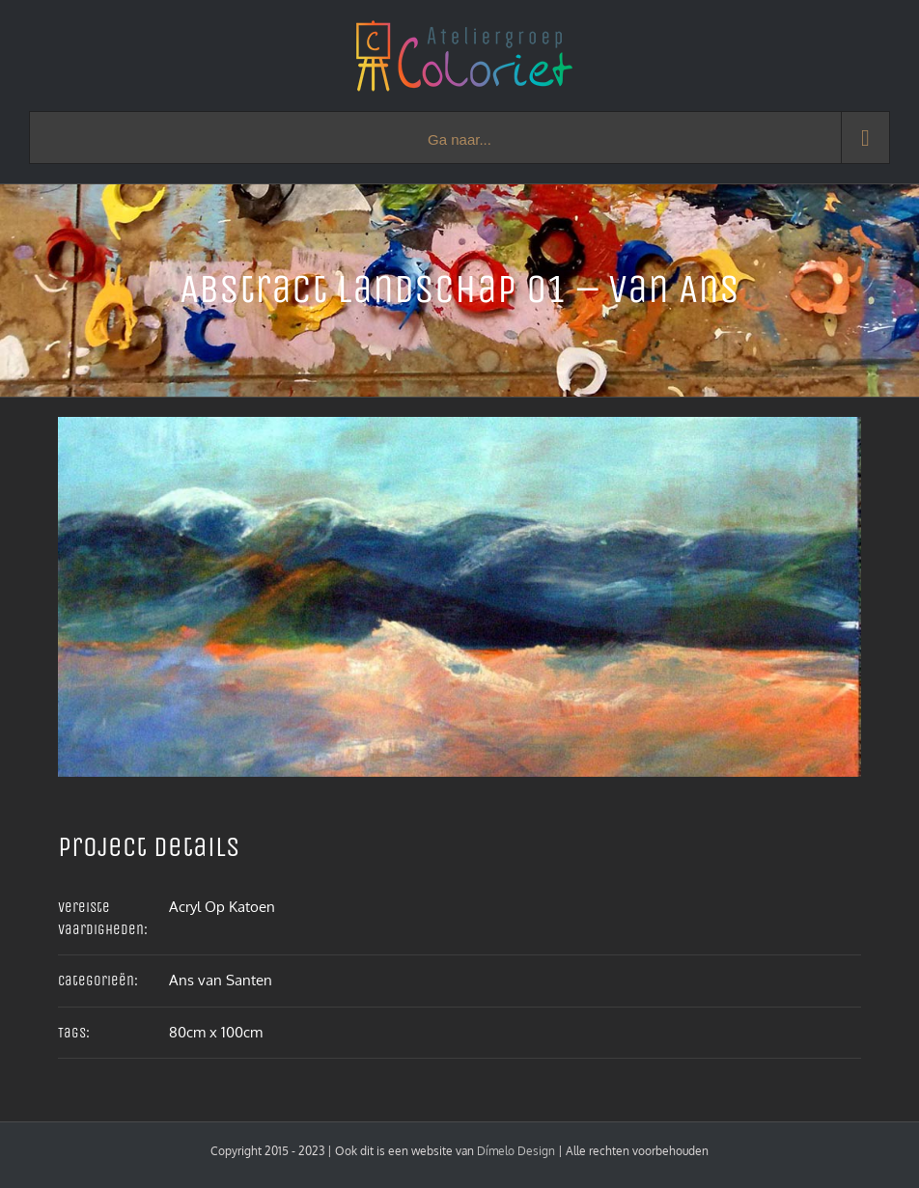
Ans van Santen (220, 980)
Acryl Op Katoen (222, 907)
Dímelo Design (516, 1151)
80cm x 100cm (216, 1032)
